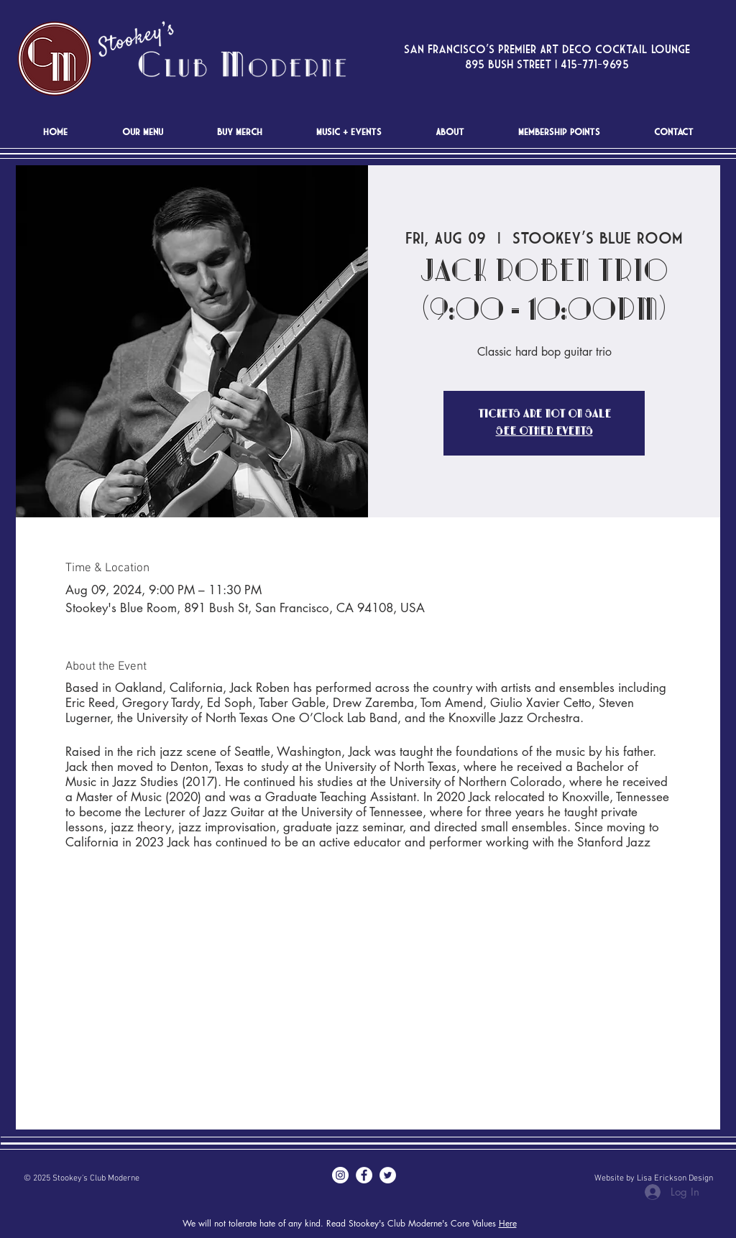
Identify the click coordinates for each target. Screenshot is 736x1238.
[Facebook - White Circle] (364, 1175)
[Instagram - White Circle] (340, 1175)
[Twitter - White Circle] (388, 1175)
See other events (544, 431)
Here (508, 1223)
